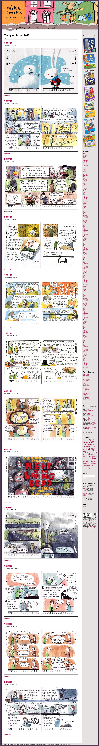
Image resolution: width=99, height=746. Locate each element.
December (85, 162)
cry (92, 446)
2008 (84, 335)
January (85, 155)
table (87, 465)
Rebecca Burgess (86, 427)
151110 (8, 333)
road (95, 463)
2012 (84, 268)
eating (84, 454)
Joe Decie (85, 388)
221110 (8, 275)
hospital (85, 456)
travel (93, 465)
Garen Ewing (85, 381)
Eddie (87, 428)
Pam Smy (85, 395)
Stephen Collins (86, 398)
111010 (8, 624)
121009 (84, 495)
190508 (84, 494)
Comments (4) (7, 269)
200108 (84, 488)
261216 (84, 490)
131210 (8, 101)
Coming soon (90, 408)
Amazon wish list (92, 526)
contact (51, 29)
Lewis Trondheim (86, 390)
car (89, 442)
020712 (84, 499)
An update (91, 415)
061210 (8, 159)
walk (84, 468)
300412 (84, 492)
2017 (84, 185)
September (85, 160)
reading (92, 463)
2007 (84, 351)
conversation (87, 447)
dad (95, 447)
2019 (84, 173)
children (90, 444)
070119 (88, 413)
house (89, 456)
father (92, 454)
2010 (84, 302)
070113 (84, 486)
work (96, 468)
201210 (8, 43)
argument (85, 439)
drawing (91, 452)
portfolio (20, 29)
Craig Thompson (86, 376)
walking (88, 468)
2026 (84, 153)
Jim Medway (85, 387)
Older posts (7, 38)
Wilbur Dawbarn (86, 401)
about (31, 29)
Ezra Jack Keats (86, 380)
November (85, 199)
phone (93, 461)
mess (88, 459)
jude (93, 456)
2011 (84, 285)
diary (91, 449)
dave (86, 449)
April (84, 157)
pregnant (85, 463)
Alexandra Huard (86, 374)
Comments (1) (7, 95)
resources (41, 29)
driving (95, 452)
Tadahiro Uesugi (86, 399)
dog (84, 452)
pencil (90, 461)
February (85, 180)
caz (92, 442)
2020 (84, 170)
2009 (84, 318)
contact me (53, 744)
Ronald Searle (86, 397)
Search (85, 473)
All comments (86, 508)
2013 (84, 252)
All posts (84, 506)
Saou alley (89, 409)
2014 (84, 235)
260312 (84, 498)
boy (87, 442)
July (84, 194)
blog (10, 29)
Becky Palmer (86, 375)
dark (84, 449)
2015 (84, 219)
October (85, 161)
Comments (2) (7, 153)
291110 (8, 217)
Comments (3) (7, 618)
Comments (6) (7, 734)
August (84, 169)
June (84, 193)
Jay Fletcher (85, 384)
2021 (84, 166)
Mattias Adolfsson (86, 393)
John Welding (86, 389)
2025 (84, 159)
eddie (89, 454)
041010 (8, 682)
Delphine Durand (86, 379)
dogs (87, 452)
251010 (8, 507)
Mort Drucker (85, 394)
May (84, 167)
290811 (84, 497)
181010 (8, 566)
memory (85, 459)
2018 (84, 178)
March (84, 156)
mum (84, 461)
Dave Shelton (86, 378)
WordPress (70, 744)
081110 (8, 391)
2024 (84, 164)
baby (89, 440)
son (84, 465)
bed (93, 440)
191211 (84, 485)
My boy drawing (89, 410)
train (90, 465)
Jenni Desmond (86, 385)
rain (89, 463)
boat (84, 442)
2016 (84, 202)
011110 (8, 449)
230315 (84, 489)
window (92, 468)
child (84, 444)
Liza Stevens (85, 392)
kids (95, 456)
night (87, 461)
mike (93, 458)
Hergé (84, 383)
